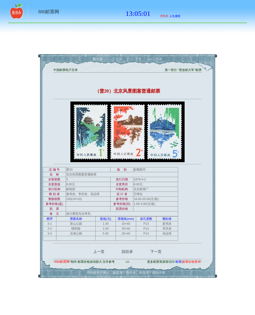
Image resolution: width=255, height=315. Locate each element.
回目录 (127, 252)
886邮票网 (48, 11)
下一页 (156, 252)
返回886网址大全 (16, 13)
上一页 (98, 252)
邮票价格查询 (191, 261)
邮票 (179, 261)
